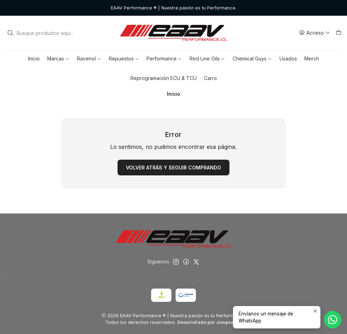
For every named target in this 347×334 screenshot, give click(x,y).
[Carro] (338, 33)
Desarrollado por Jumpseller (209, 322)
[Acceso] (314, 33)
